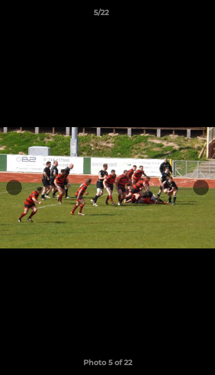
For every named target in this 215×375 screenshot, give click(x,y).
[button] (177, 15)
